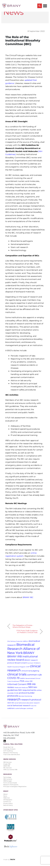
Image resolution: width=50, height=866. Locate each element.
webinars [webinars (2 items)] (11, 708)
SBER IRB (6, 766)
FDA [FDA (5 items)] (22, 681)
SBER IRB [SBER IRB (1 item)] (10, 703)
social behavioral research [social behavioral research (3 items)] (19, 705)
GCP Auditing (8, 751)
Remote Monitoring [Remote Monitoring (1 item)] (25, 696)
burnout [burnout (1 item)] (30, 663)
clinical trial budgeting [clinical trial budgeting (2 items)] (30, 671)
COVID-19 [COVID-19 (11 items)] (13, 678)
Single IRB (6, 764)
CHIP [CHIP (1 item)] (27, 667)
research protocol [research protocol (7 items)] (31, 699)
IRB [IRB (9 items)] (29, 684)
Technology (7, 777)
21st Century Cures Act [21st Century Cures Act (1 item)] (15, 641)
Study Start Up (8, 747)
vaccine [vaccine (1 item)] (33, 705)
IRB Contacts (7, 779)
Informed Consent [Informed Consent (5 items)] (17, 684)
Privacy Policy (8, 803)
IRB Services (7, 762)
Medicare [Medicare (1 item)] (24, 687)
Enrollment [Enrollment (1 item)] (15, 681)
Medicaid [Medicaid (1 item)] (18, 687)
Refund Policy (8, 805)
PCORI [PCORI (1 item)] (16, 693)
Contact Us (7, 801)
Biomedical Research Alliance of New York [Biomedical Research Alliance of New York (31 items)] (23, 649)
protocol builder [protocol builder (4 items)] (27, 693)
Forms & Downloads (10, 783)
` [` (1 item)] (33, 708)
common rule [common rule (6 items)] (34, 674)
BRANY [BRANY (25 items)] (28, 653)
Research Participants (10, 785)
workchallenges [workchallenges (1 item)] (20, 708)
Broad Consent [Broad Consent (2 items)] (21, 663)
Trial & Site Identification (11, 754)
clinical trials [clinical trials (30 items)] (17, 674)
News (5, 796)
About (5, 794)
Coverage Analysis (9, 749)
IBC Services (7, 768)
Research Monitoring (10, 753)
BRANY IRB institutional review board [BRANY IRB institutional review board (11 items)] (22, 658)
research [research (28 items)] (14, 699)
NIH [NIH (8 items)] (30, 687)
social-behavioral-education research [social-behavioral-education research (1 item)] (27, 703)
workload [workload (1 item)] (30, 708)
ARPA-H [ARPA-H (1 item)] (25, 641)
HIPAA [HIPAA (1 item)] (27, 681)
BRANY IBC (28, 597)
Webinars (6, 798)
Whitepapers (7, 800)
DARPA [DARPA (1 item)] (22, 678)
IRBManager (7, 781)
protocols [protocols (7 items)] (12, 695)
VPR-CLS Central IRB (10, 769)
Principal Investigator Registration (15, 786)
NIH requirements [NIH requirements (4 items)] (27, 690)
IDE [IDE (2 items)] (31, 681)
